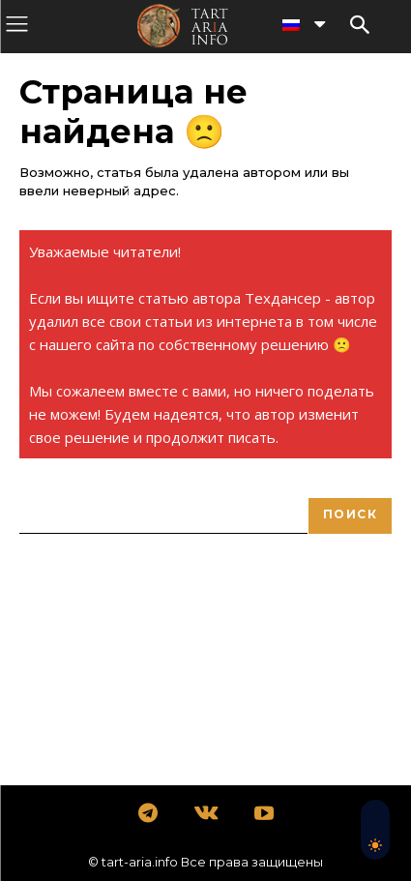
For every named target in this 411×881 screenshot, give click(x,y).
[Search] (350, 516)
